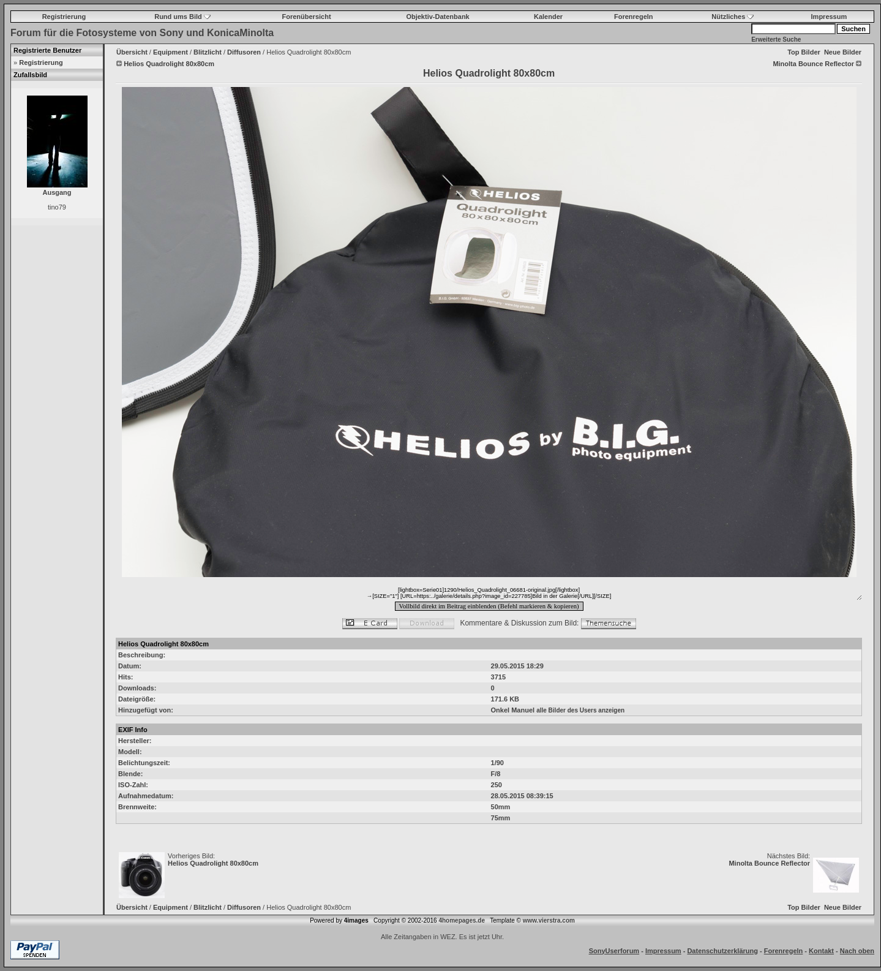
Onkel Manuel (513, 710)
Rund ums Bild (182, 16)
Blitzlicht (207, 52)
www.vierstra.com (549, 920)
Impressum (829, 16)
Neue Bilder (842, 52)
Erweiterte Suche (776, 39)
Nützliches (732, 16)
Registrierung (64, 16)
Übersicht (132, 52)
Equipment (170, 52)
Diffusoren (244, 52)
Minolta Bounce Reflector (769, 863)
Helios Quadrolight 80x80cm (213, 863)
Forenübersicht (306, 16)
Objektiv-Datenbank (437, 16)
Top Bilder (803, 52)
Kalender (548, 16)
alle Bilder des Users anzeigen (580, 710)
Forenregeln (633, 16)
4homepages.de (461, 920)
